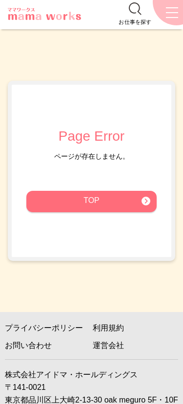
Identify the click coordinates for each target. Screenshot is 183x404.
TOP (91, 200)
